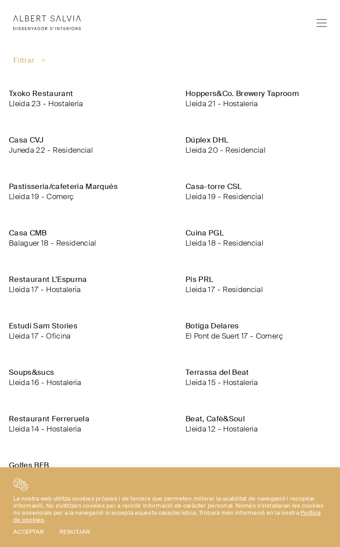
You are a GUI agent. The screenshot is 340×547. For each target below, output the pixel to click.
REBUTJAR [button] (74, 531)
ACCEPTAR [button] (28, 531)
